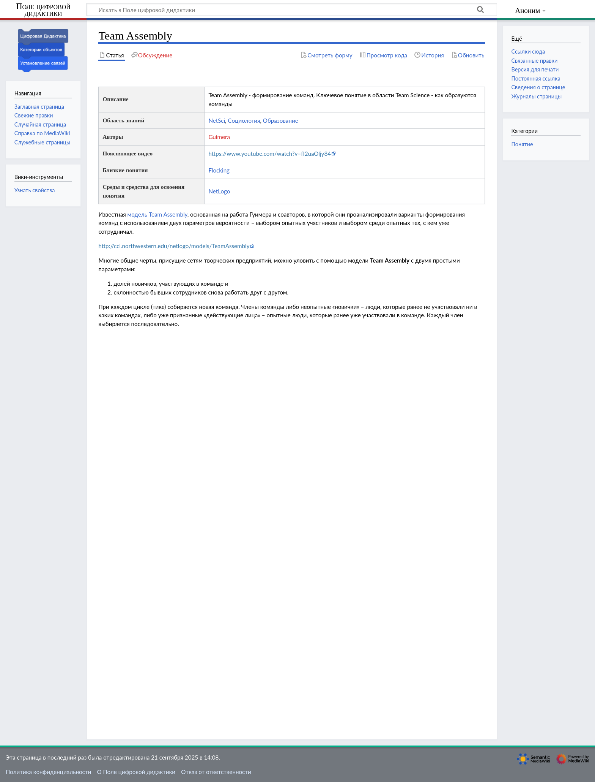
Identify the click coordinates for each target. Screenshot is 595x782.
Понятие (522, 144)
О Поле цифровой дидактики (136, 771)
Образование (280, 120)
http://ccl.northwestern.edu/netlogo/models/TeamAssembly (173, 245)
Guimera (219, 136)
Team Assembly (389, 260)
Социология (244, 120)
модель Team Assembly (157, 214)
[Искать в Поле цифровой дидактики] (292, 9)
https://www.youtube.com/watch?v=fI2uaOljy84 (269, 153)
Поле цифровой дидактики (43, 10)
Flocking (219, 170)
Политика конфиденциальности (48, 771)
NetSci (216, 120)
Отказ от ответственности (216, 771)
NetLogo (219, 191)
